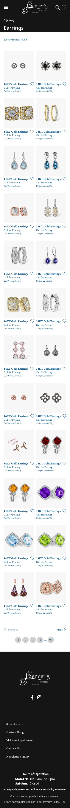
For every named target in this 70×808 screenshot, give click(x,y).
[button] (57, 7)
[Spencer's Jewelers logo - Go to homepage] (35, 7)
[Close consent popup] (64, 802)
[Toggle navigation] (6, 7)
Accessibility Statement (53, 789)
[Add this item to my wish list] (31, 84)
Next (60, 629)
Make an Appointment (20, 740)
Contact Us (13, 748)
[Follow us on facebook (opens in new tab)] (32, 697)
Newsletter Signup (17, 756)
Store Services (14, 724)
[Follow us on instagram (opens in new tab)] (39, 697)
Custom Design (15, 732)
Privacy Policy (11, 789)
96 (50, 640)
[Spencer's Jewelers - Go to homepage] (35, 678)
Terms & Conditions (29, 789)
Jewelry (10, 20)
